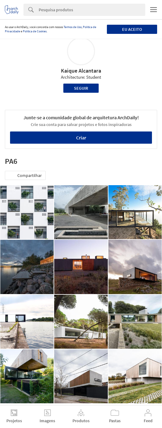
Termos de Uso (73, 27)
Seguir (81, 88)
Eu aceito (132, 29)
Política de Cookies (35, 31)
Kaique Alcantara (81, 70)
